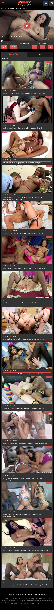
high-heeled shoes (28, 585)
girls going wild (39, 339)
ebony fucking (21, 303)
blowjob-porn (14, 443)
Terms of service (20, 594)
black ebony (7, 480)
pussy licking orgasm (10, 585)
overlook (27, 128)
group (15, 514)
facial (5, 233)
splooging (18, 163)
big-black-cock (12, 128)
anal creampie (27, 514)
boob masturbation (34, 550)
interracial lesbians (9, 339)
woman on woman (9, 305)
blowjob (39, 128)
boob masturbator (14, 550)
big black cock (37, 514)
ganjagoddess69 (21, 408)
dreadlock (41, 408)
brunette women (28, 268)
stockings (13, 268)
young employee (17, 199)
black (5, 408)
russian (20, 585)
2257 (35, 594)
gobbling (19, 268)
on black (6, 303)
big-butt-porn (23, 443)
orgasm (39, 163)
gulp (5, 128)
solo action (30, 339)
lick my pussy (8, 478)
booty (48, 585)
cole (42, 550)
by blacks (35, 303)
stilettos (33, 128)
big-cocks (27, 233)
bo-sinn (46, 443)
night (46, 550)
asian (15, 374)
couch (39, 93)
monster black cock (9, 516)
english (41, 374)
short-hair (20, 128)
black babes (31, 478)
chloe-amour (12, 233)
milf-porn (6, 443)
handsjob (24, 550)
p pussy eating (8, 374)
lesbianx (6, 163)
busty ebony (7, 199)
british (20, 374)
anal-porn (31, 443)
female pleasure (21, 339)
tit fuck (6, 197)
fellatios (33, 233)
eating (25, 478)
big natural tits (17, 478)
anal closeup (38, 197)
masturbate (32, 163)
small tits (25, 163)
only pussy (38, 268)
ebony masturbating (17, 93)
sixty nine (30, 408)
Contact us (10, 594)
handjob (6, 268)
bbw (35, 93)
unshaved (6, 93)
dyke (35, 408)
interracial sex (13, 197)
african (6, 550)
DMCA (30, 594)
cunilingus (11, 408)
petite (11, 163)
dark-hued (40, 233)
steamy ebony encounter (26, 197)
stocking (26, 374)
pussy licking (34, 374)
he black (12, 303)
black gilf (29, 303)
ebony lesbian (28, 93)
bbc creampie (8, 514)
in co (43, 268)
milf (44, 585)
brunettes (20, 233)
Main (2, 9)
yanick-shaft (39, 443)
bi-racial (45, 93)
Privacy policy (42, 594)
